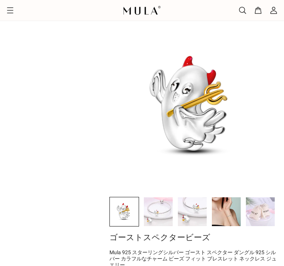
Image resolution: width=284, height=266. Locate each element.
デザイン (40, 15)
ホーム (11, 15)
